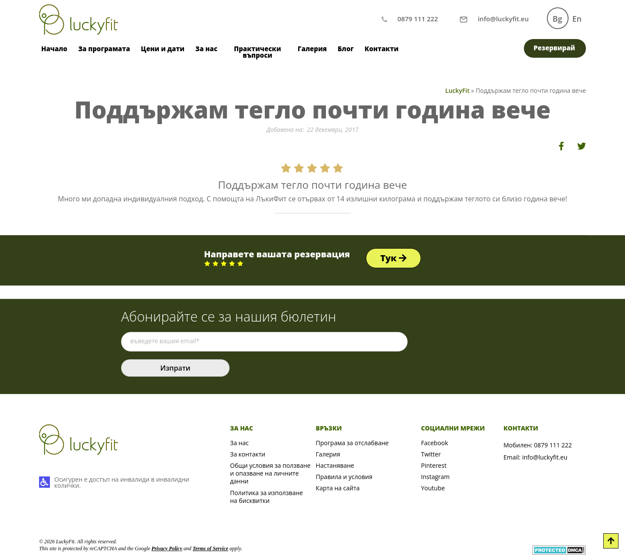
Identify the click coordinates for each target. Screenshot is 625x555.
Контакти (381, 48)
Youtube (433, 488)
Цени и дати (163, 48)
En (577, 18)
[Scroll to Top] (610, 540)
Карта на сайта (338, 488)
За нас (206, 48)
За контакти (247, 454)
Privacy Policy (166, 548)
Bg (557, 18)
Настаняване (335, 465)
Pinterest (434, 465)
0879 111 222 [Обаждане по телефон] (418, 18)
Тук (393, 258)
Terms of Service (210, 548)
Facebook (434, 443)
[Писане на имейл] (503, 18)
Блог (346, 48)
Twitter (431, 454)
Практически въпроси (257, 51)
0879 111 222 (553, 445)
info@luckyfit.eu (544, 457)
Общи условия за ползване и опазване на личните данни (270, 473)
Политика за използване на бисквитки (266, 497)
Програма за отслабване (352, 443)
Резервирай (554, 47)
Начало (54, 48)
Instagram (435, 477)
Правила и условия (344, 477)
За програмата (104, 48)
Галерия (312, 48)
